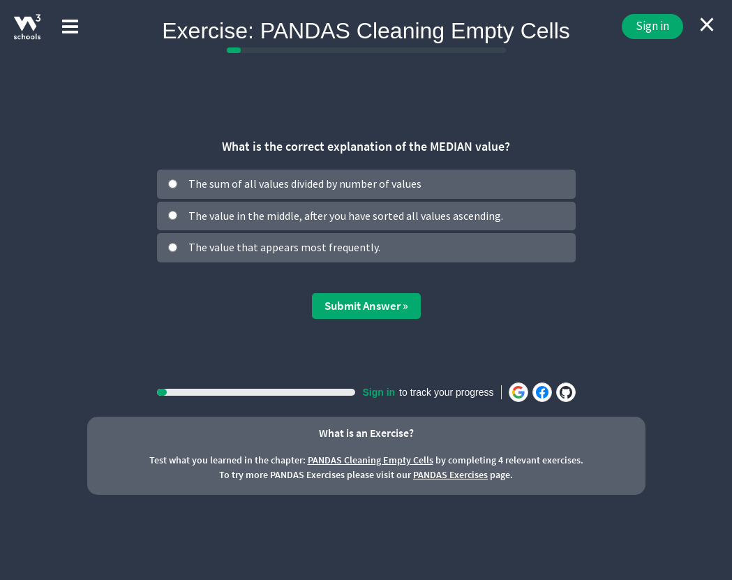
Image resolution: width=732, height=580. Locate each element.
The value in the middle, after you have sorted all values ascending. (345, 216)
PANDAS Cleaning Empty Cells (370, 460)
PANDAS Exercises (450, 474)
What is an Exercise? (366, 433)
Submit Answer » (366, 305)
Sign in (652, 26)
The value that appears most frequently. (284, 247)
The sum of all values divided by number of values (304, 184)
